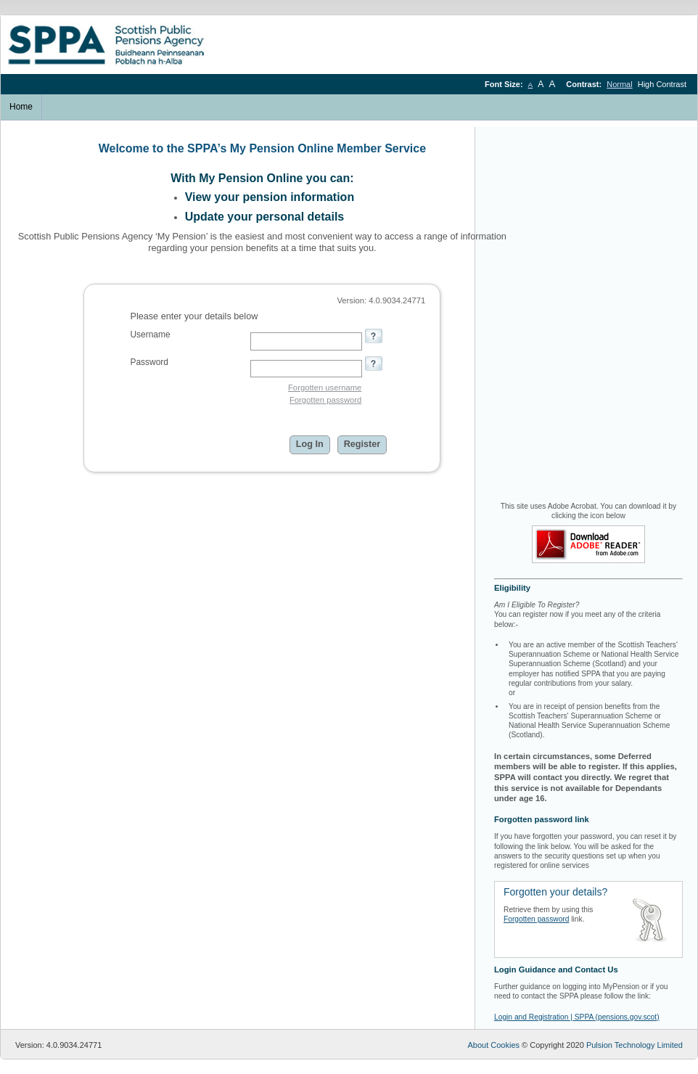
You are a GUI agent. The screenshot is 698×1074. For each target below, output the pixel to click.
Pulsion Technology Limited (634, 1045)
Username (150, 334)
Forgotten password (325, 399)
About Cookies (493, 1045)
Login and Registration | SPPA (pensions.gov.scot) (577, 1017)
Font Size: (505, 84)
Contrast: (585, 84)
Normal (619, 84)
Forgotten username (324, 387)
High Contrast (662, 84)
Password (149, 362)
